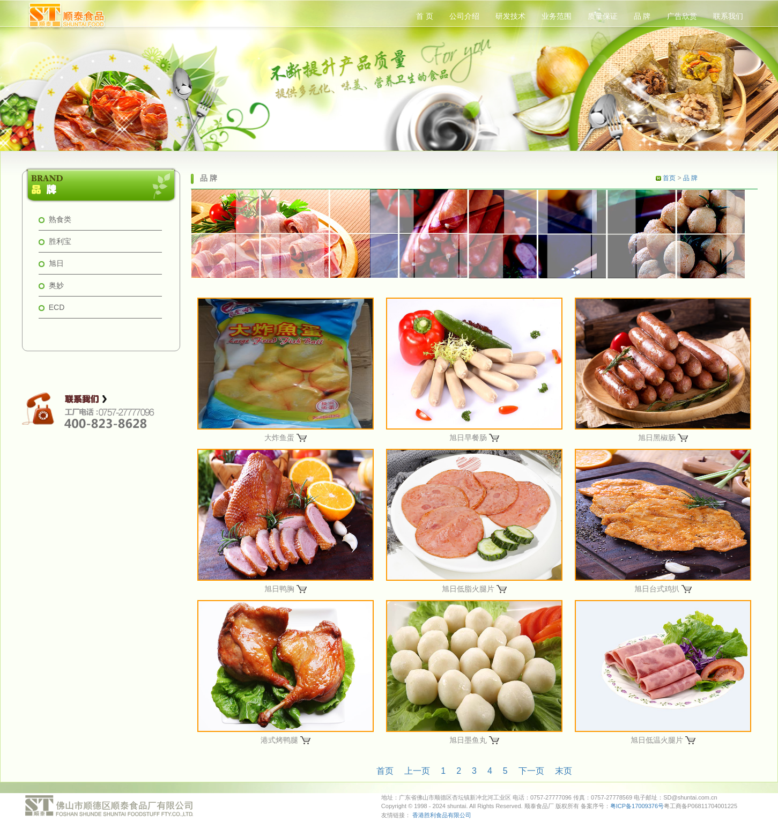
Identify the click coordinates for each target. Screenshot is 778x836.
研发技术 (510, 16)
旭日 (56, 263)
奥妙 (56, 285)
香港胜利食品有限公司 (441, 815)
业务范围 (557, 16)
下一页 (531, 770)
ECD (57, 307)
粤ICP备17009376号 (637, 806)
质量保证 (603, 16)
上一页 (417, 770)
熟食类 (60, 219)
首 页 (424, 16)
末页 (563, 770)
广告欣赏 (682, 16)
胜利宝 (60, 241)
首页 (669, 178)
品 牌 (642, 16)
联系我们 (728, 16)
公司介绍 (464, 16)
